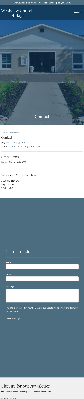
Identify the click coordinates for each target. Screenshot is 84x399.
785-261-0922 (19, 142)
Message (10, 286)
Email (8, 274)
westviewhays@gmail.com (26, 146)
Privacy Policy (59, 307)
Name (8, 262)
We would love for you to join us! (42, 2)
